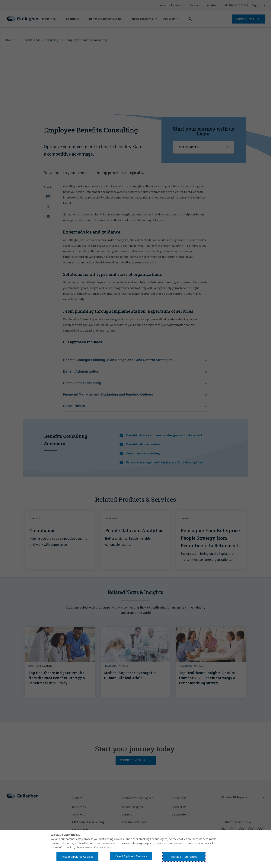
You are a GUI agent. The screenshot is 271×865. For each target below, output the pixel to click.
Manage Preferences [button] (184, 857)
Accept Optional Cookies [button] (77, 857)
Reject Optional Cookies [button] (131, 856)
